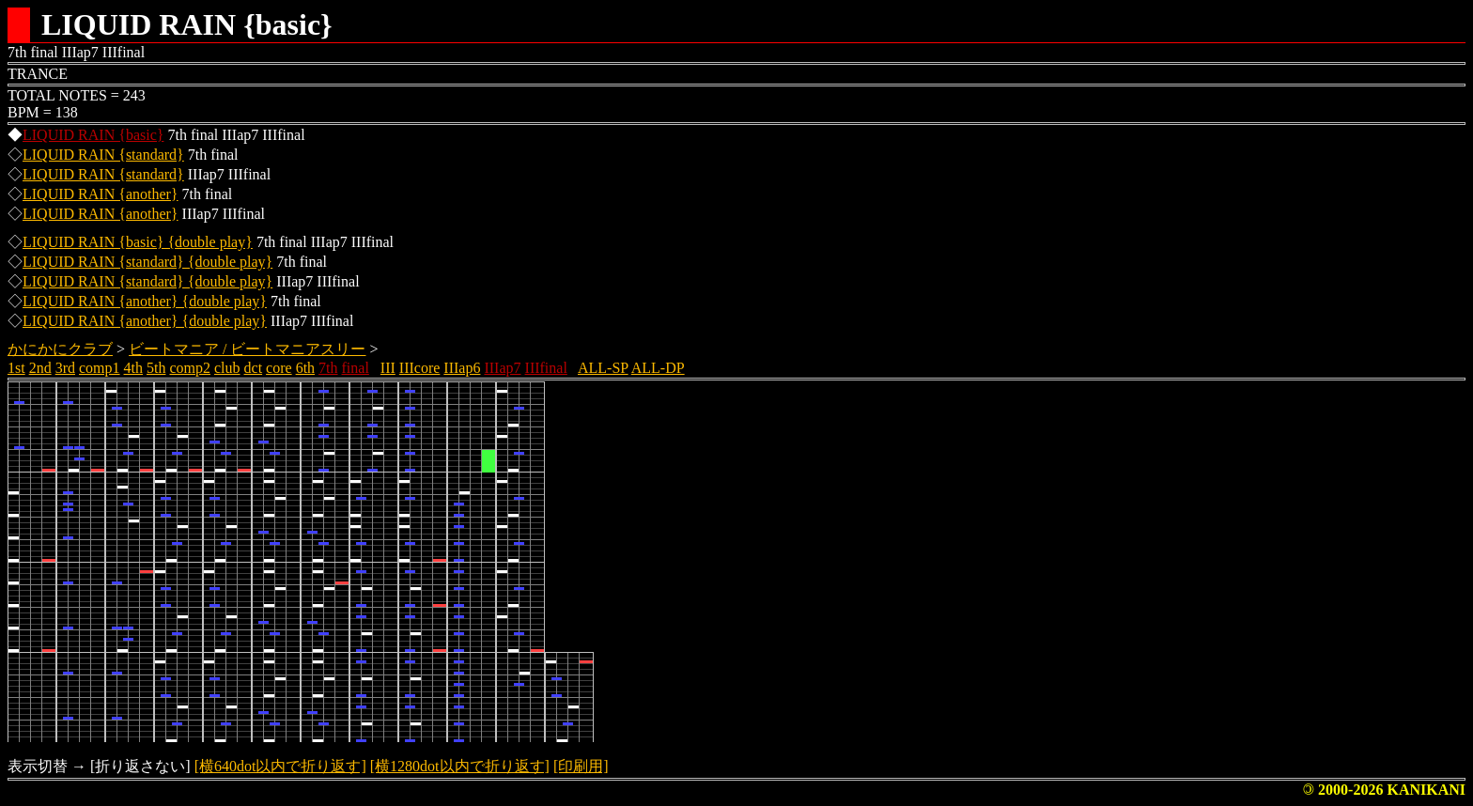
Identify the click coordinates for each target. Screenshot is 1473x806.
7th (327, 368)
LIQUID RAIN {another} (100, 194)
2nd (40, 368)
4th (133, 368)
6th (305, 368)
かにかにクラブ (60, 349)
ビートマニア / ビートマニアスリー (247, 349)
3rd (65, 368)
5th (156, 368)
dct (253, 368)
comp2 (189, 368)
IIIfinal (546, 368)
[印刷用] (581, 766)
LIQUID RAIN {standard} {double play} (147, 262)
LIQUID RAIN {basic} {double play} (138, 242)
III (387, 368)
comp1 (99, 368)
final (355, 368)
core (279, 368)
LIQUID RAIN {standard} (103, 155)
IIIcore (420, 368)
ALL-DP (658, 368)
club (227, 368)
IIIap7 (502, 368)
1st (16, 368)
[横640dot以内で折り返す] (280, 766)
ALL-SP (603, 368)
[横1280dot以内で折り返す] (460, 766)
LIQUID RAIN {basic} (93, 135)
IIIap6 (461, 368)
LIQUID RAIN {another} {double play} (145, 301)
